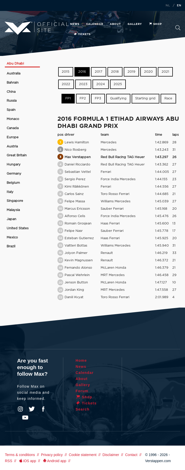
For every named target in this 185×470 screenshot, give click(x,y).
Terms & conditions (20, 455)
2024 (100, 84)
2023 (83, 84)
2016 (82, 71)
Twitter (31, 409)
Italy (10, 192)
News (74, 24)
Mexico (12, 237)
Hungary (14, 164)
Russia (12, 100)
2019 (131, 71)
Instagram (20, 409)
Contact (131, 455)
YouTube (25, 417)
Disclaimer (110, 455)
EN (179, 5)
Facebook (43, 409)
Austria (12, 146)
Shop (155, 24)
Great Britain (17, 155)
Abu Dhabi (15, 63)
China (11, 92)
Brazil (11, 246)
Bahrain (13, 82)
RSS (8, 461)
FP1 (68, 98)
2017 (98, 71)
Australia (13, 73)
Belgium (13, 183)
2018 (115, 71)
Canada (13, 128)
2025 (118, 84)
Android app (54, 461)
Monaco (13, 119)
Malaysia (13, 210)
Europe (13, 137)
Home (81, 360)
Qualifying (118, 98)
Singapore (15, 201)
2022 (66, 84)
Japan (11, 219)
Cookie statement (83, 455)
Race (168, 98)
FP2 (83, 98)
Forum (81, 391)
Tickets (81, 34)
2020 (148, 71)
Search (177, 27)
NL (168, 5)
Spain (11, 110)
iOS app (27, 461)
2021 (165, 71)
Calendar (94, 24)
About (115, 24)
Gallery (135, 24)
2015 (65, 71)
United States (17, 228)
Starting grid (145, 98)
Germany (14, 173)
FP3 (98, 98)
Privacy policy (52, 455)
